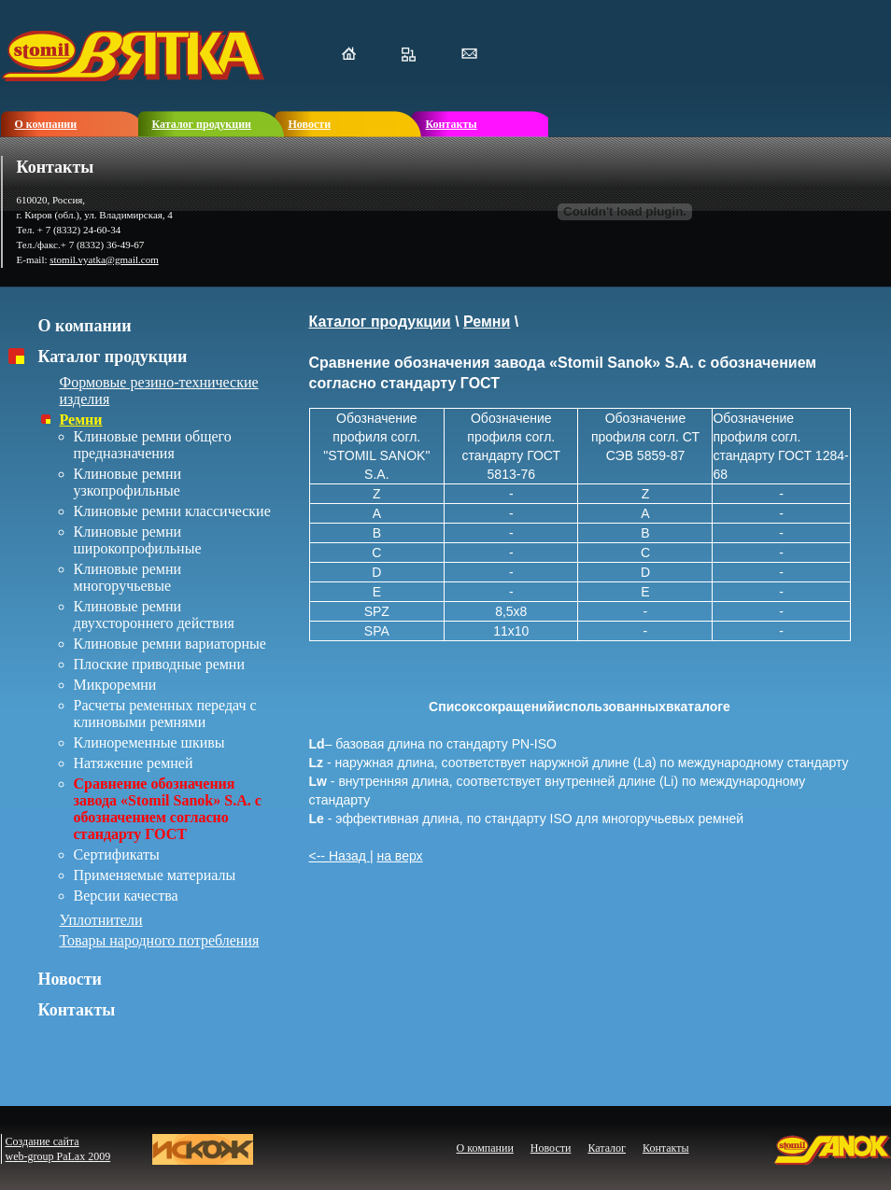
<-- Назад (339, 855)
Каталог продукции (113, 356)
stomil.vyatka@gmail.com (104, 259)
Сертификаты (117, 854)
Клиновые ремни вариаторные (170, 643)
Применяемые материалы (155, 875)
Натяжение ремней (133, 763)
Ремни (81, 419)
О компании (85, 325)
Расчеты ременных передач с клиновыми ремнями (165, 713)
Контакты (77, 1010)
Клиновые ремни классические (172, 511)
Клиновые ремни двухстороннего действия (154, 614)
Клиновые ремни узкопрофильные (128, 482)
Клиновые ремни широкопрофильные (138, 540)
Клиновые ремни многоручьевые (128, 577)
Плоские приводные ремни (160, 664)
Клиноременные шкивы (149, 742)
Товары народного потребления (160, 940)
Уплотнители (101, 920)
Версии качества (126, 895)
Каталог (606, 1148)
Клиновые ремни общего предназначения (153, 444)
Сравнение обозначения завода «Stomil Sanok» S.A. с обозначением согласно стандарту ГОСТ (168, 809)
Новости (70, 979)
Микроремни (115, 685)
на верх (399, 855)
